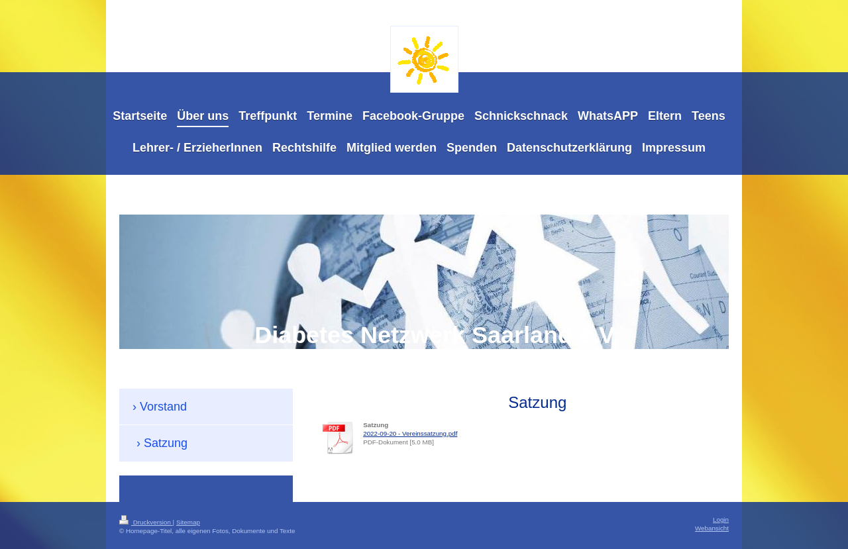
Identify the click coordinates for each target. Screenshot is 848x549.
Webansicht (712, 528)
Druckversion (146, 522)
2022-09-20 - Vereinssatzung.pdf (410, 433)
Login (721, 519)
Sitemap (188, 522)
